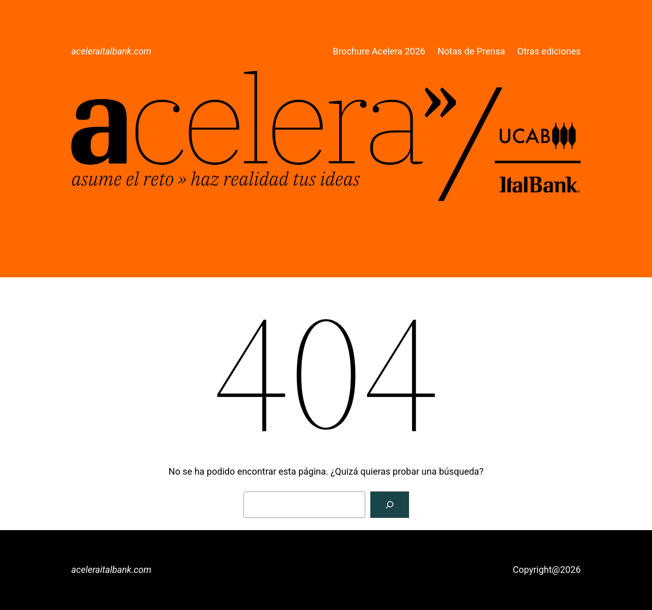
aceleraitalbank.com (111, 51)
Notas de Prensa (471, 51)
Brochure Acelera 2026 (379, 51)
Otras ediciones (549, 51)
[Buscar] (389, 504)
